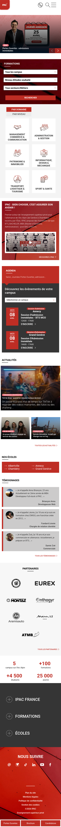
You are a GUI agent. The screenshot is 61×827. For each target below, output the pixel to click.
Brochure (30, 823)
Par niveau (18, 114)
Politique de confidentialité (30, 801)
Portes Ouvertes (10, 823)
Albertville (13, 465)
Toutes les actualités (46, 446)
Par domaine (19, 109)
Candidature (50, 823)
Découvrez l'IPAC (47, 257)
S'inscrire (28, 324)
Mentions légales (30, 797)
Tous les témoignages (46, 556)
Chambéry (14, 468)
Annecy (40, 465)
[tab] (18, 109)
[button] (52, 50)
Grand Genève (43, 468)
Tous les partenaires (48, 649)
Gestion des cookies (31, 805)
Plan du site (30, 793)
